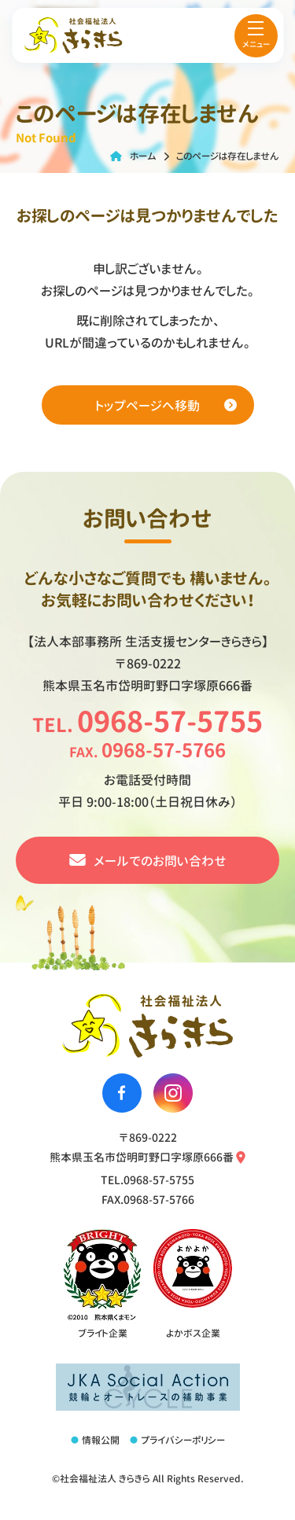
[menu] (256, 35)
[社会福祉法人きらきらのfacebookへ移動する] (122, 1093)
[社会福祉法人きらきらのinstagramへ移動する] (173, 1093)
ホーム (143, 156)
